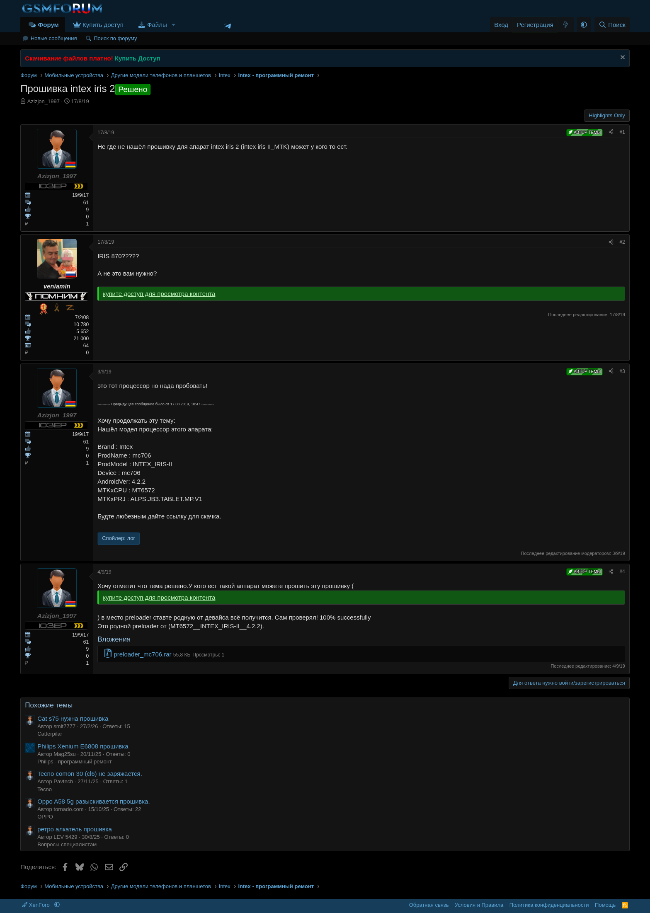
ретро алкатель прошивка (74, 829)
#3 (622, 371)
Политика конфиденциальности (549, 905)
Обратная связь (429, 905)
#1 (622, 132)
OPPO (45, 817)
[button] (173, 24)
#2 (622, 242)
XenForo (36, 905)
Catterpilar (49, 734)
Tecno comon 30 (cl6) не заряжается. (89, 773)
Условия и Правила (479, 905)
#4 (622, 571)
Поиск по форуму (115, 38)
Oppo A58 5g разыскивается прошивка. (93, 801)
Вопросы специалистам (67, 844)
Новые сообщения (54, 38)
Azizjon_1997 (43, 101)
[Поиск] (612, 24)
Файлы (157, 24)
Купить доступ (103, 24)
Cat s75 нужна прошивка (72, 718)
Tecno (44, 789)
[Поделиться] (611, 132)
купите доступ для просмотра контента (159, 293)
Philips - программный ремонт (74, 761)
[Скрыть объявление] (621, 58)
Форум (48, 24)
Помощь (605, 905)
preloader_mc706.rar (142, 654)
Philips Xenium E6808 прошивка (82, 746)
